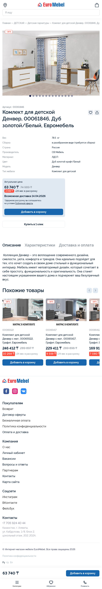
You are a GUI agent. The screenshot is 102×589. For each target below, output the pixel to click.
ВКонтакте (9, 502)
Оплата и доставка (15, 432)
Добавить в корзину (33, 211)
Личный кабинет (13, 453)
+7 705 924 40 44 (13, 523)
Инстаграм (9, 497)
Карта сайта (10, 482)
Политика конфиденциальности (24, 426)
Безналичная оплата (16, 420)
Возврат (7, 409)
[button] (89, 290)
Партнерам (10, 470)
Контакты (8, 476)
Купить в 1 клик (33, 224)
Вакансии (9, 458)
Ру (3, 562)
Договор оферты (14, 414)
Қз (7, 562)
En (11, 562)
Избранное (51, 583)
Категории (17, 583)
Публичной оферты (24, 203)
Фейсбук (8, 508)
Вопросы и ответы (15, 464)
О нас (6, 447)
